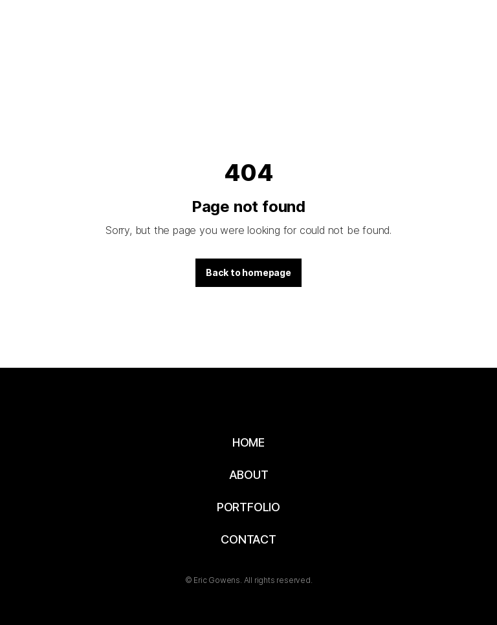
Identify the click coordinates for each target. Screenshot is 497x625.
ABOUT (249, 475)
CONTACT (248, 539)
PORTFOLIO (248, 507)
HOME (248, 442)
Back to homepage (248, 272)
